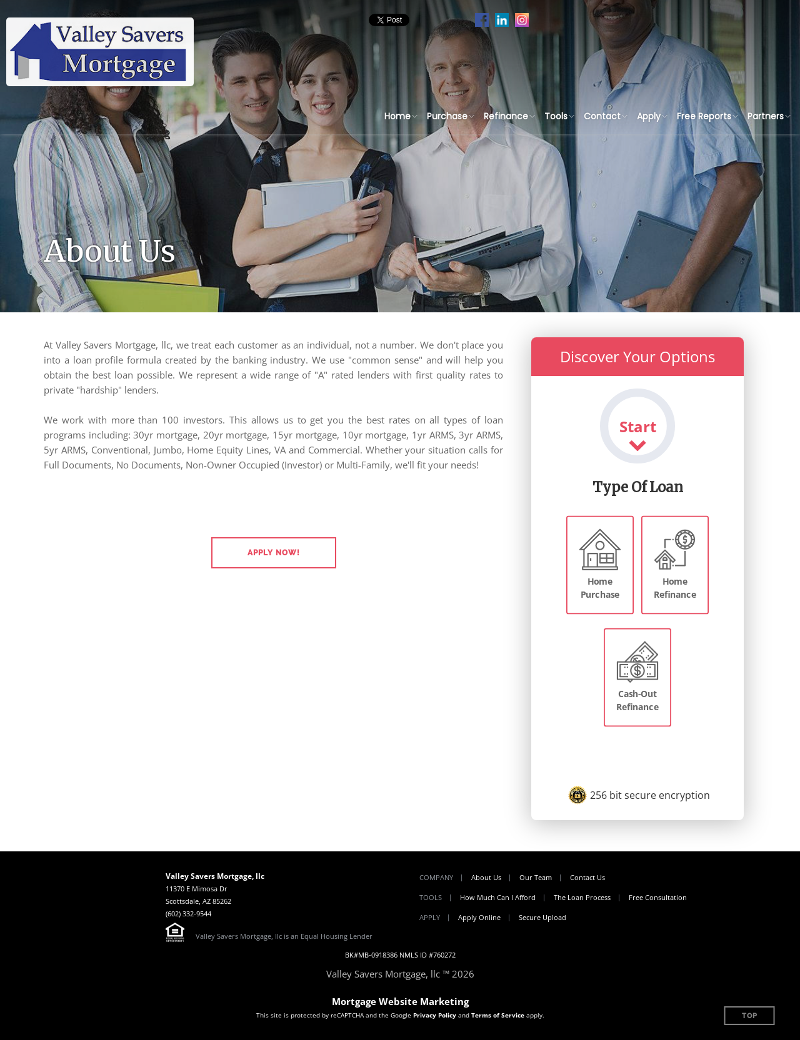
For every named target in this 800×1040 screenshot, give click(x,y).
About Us (486, 877)
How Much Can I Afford (498, 897)
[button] (273, 552)
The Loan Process (582, 897)
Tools (556, 116)
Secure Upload (542, 917)
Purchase (447, 116)
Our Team (535, 877)
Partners (766, 116)
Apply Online (479, 917)
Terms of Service (497, 1015)
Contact (602, 116)
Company (436, 877)
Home (397, 116)
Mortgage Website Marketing (400, 1001)
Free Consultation (658, 897)
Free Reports (704, 116)
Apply (649, 116)
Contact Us (587, 877)
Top (750, 1016)
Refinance (506, 116)
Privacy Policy (434, 1015)
